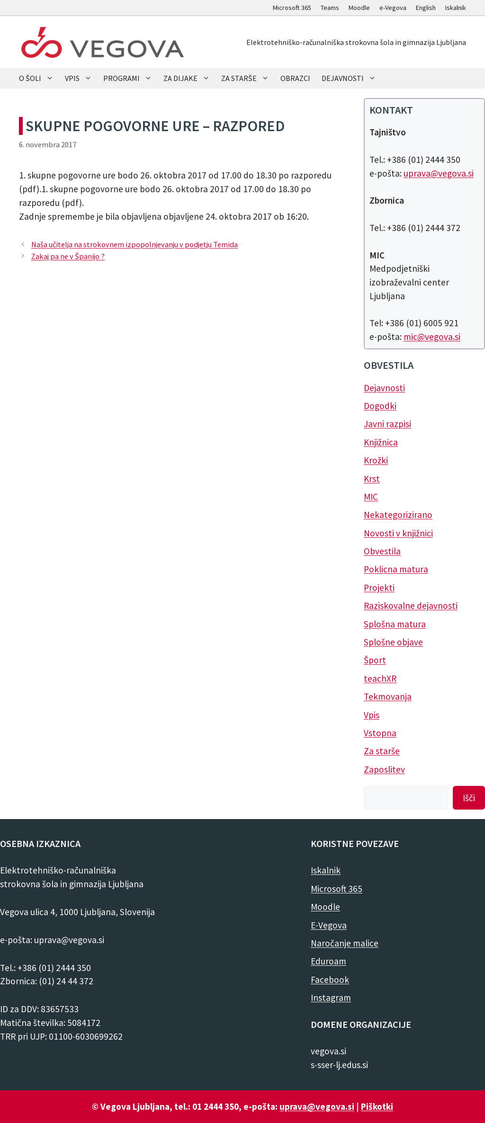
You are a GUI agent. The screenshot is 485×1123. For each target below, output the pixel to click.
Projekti (379, 587)
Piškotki (377, 1106)
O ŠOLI (39, 78)
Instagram (331, 997)
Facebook (330, 979)
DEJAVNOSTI (352, 78)
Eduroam (328, 961)
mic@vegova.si (432, 336)
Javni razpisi (387, 423)
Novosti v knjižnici (398, 533)
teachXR (380, 678)
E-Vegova (329, 925)
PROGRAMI (130, 78)
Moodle (359, 7)
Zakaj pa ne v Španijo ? (68, 256)
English (426, 7)
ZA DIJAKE (189, 78)
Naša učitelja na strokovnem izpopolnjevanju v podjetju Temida (134, 244)
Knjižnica (381, 442)
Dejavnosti (384, 387)
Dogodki (380, 405)
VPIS (81, 78)
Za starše (382, 751)
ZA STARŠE (248, 78)
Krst (372, 478)
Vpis (371, 715)
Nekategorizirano (398, 514)
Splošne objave (393, 642)
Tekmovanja (388, 696)
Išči (469, 797)
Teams (330, 7)
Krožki (376, 460)
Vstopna (380, 733)
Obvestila (382, 551)
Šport (375, 660)
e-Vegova (392, 7)
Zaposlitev (384, 769)
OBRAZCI (295, 78)
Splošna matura (395, 624)
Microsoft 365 (292, 7)
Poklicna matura (396, 569)
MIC (371, 496)
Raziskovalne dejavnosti (411, 605)
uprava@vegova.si (439, 173)
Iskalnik (455, 7)
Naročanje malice (344, 943)
